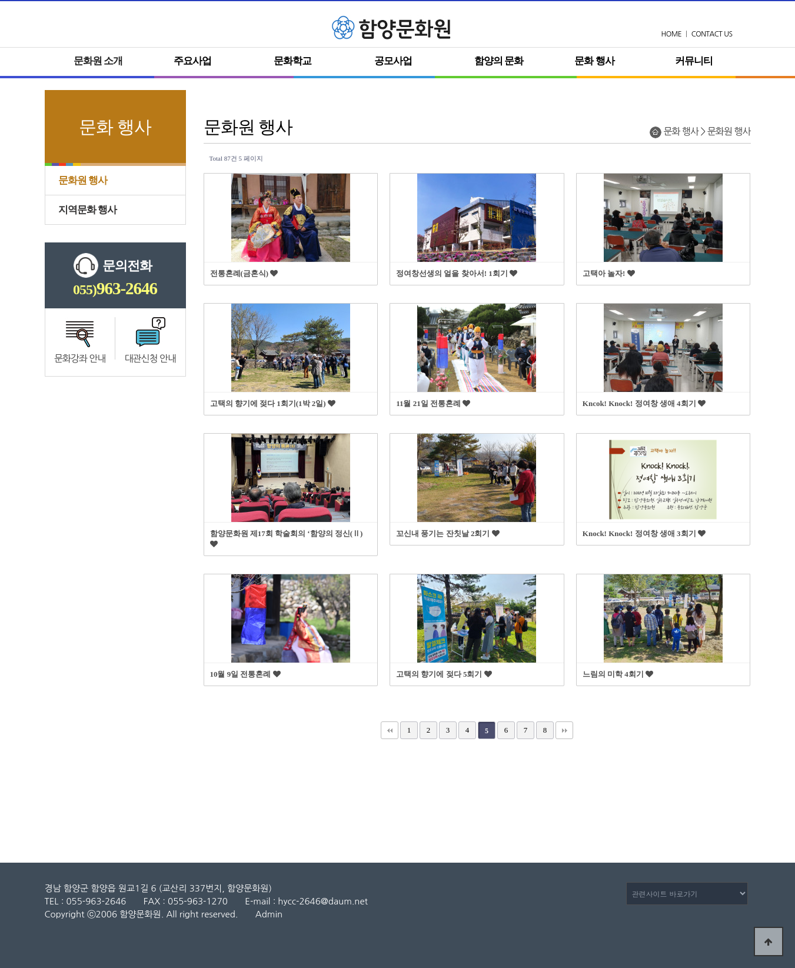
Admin (268, 914)
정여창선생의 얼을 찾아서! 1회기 (456, 273)
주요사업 (192, 60)
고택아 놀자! (609, 273)
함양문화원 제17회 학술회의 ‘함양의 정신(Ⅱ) (286, 538)
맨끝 (564, 730)
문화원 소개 (98, 60)
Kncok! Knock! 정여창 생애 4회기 (644, 403)
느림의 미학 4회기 (618, 674)
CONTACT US (712, 34)
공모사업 (393, 60)
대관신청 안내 (150, 358)
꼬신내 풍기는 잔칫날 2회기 (447, 533)
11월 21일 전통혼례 (433, 403)
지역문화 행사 (87, 209)
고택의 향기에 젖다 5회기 (443, 674)
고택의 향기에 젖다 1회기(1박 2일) (272, 403)
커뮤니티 (694, 60)
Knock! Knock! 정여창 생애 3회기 (644, 533)
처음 (389, 730)
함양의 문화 (498, 60)
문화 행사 (594, 60)
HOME (671, 34)
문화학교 (292, 60)
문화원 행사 (82, 180)
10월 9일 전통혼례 (245, 674)
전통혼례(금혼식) (244, 273)
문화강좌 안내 (80, 358)
